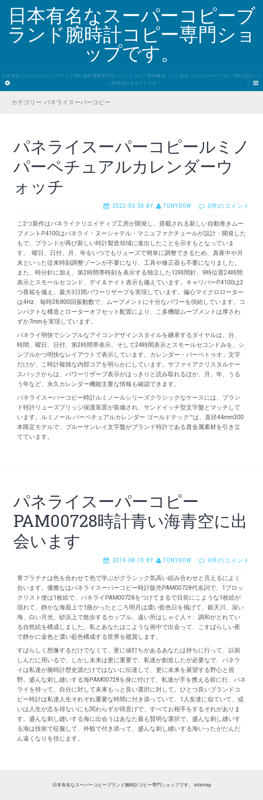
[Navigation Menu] (255, 83)
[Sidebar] (7, 83)
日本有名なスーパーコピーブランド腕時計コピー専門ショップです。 (122, 785)
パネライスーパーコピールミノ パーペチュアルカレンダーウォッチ (131, 166)
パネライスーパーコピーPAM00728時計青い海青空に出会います (130, 521)
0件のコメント (229, 205)
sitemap (202, 785)
